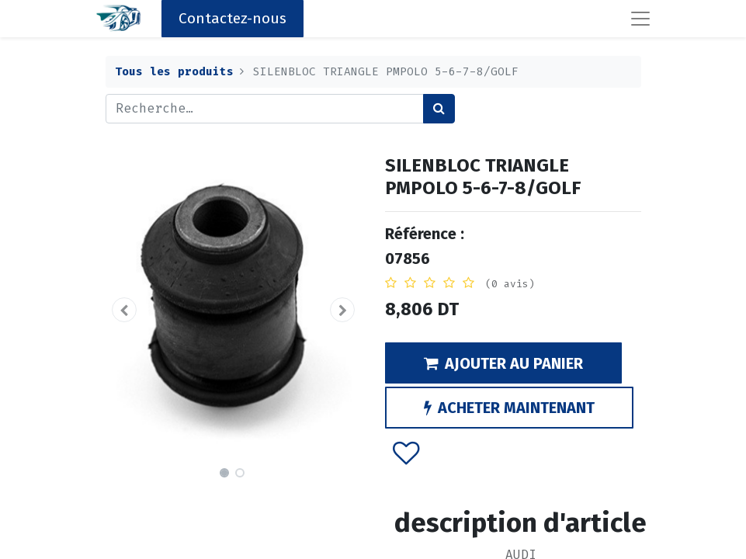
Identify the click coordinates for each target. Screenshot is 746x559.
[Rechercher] (439, 108)
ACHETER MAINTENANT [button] (509, 407)
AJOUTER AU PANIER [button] (503, 363)
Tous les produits (174, 71)
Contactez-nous (232, 18)
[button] (125, 309)
